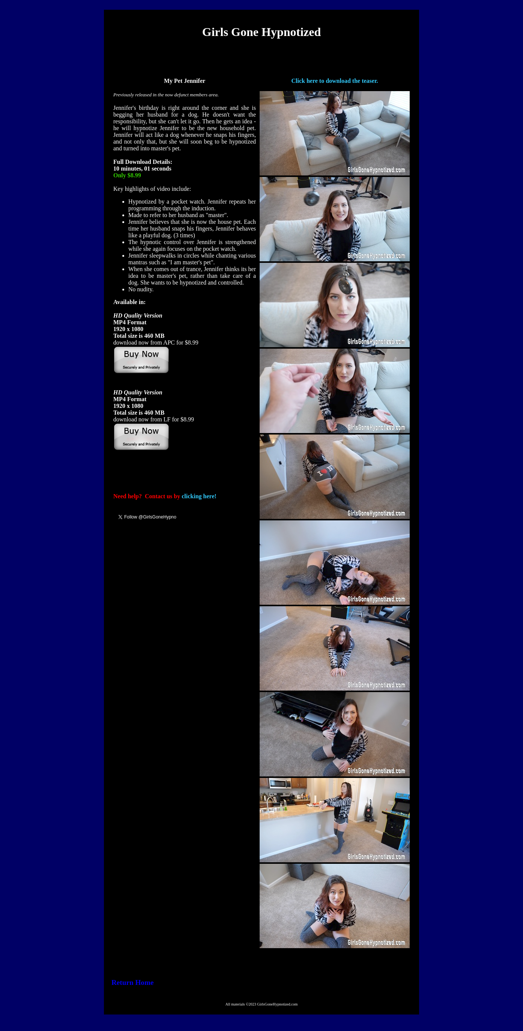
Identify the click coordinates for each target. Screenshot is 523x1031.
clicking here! (199, 496)
